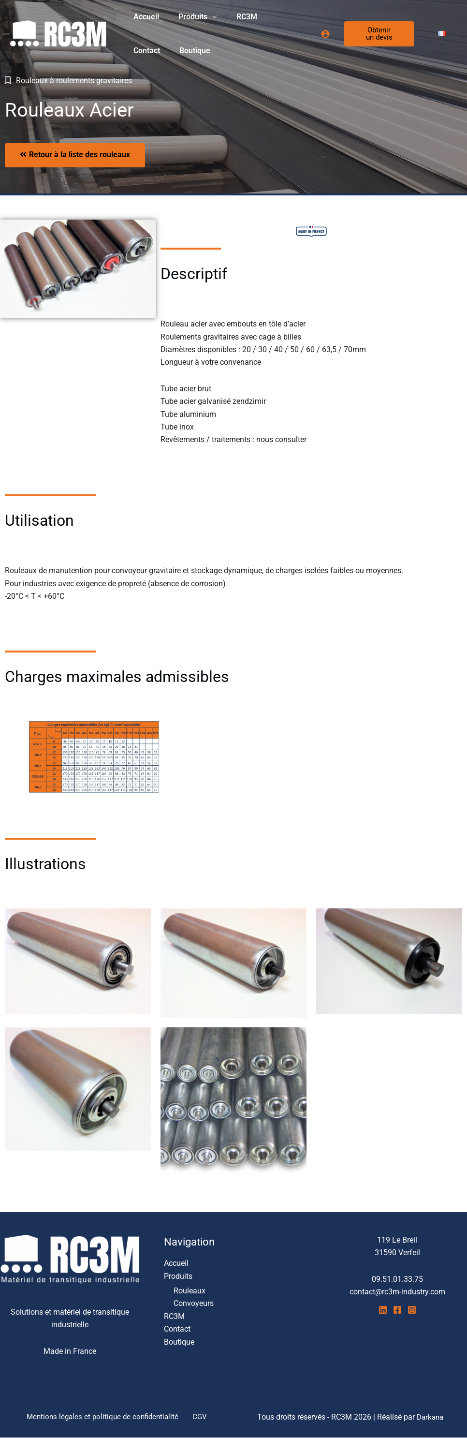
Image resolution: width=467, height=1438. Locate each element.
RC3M (237, 16)
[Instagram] (412, 1309)
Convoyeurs (194, 1303)
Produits (187, 16)
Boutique (146, 50)
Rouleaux (189, 1290)
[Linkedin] (383, 1309)
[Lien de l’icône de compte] (321, 34)
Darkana (430, 1417)
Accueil (144, 16)
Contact (276, 16)
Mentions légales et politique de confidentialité (106, 1417)
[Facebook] (397, 1309)
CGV (199, 1417)
